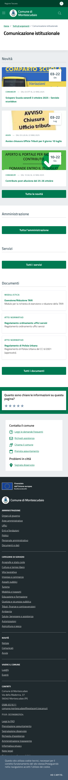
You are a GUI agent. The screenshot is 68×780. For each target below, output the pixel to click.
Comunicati (11, 91)
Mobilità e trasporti (11, 592)
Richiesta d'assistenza (13, 736)
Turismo (6, 587)
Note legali (7, 751)
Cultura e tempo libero (13, 567)
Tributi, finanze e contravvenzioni (18, 606)
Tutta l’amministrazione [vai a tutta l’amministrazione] (34, 230)
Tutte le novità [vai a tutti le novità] (34, 194)
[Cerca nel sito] (59, 13)
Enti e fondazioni (10, 530)
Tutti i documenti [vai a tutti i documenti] (34, 371)
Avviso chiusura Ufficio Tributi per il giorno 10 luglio (34, 141)
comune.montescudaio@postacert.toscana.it (25, 708)
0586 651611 (9, 704)
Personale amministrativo (15, 540)
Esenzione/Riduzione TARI (18, 300)
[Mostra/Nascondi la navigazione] (4, 13)
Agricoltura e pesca (11, 626)
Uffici (4, 525)
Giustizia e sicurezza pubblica (16, 601)
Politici (5, 535)
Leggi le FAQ (8, 721)
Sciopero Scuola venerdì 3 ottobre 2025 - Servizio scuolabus (32, 99)
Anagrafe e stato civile (13, 562)
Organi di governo (11, 516)
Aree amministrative (12, 520)
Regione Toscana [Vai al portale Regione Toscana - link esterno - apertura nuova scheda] (11, 3)
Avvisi (8, 135)
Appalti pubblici (9, 582)
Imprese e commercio (13, 577)
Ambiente (7, 611)
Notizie (5, 643)
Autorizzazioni (9, 621)
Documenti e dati (10, 545)
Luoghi (5, 670)
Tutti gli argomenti (21, 26)
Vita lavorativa (9, 572)
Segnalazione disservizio (14, 731)
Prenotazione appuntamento (16, 726)
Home (6, 26)
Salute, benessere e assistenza (17, 616)
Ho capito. (56, 775)
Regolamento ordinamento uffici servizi (25, 323)
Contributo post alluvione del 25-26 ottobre (29, 181)
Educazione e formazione (14, 596)
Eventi (5, 675)
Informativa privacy (12, 746)
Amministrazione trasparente (17, 741)
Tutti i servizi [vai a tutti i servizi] (34, 265)
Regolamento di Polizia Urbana (20, 345)
